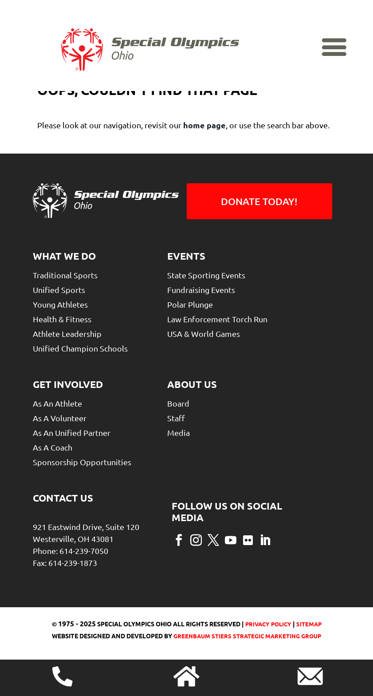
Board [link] (178, 403)
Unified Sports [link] (59, 289)
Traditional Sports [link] (65, 275)
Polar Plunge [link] (190, 304)
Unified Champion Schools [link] (80, 348)
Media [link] (178, 432)
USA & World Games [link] (203, 333)
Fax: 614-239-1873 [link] (65, 562)
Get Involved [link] (68, 384)
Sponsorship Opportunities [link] (82, 462)
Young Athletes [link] (60, 304)
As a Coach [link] (52, 447)
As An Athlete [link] (57, 403)
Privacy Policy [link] (267, 624)
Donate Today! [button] (259, 201)
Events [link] (186, 256)
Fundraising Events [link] (201, 289)
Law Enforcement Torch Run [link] (217, 319)
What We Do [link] (64, 256)
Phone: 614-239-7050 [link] (70, 550)
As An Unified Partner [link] (71, 432)
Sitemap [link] (309, 624)
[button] (179, 539)
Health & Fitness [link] (62, 319)
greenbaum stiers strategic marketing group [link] (247, 636)
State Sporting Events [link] (206, 275)
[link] (150, 67)
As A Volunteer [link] (59, 418)
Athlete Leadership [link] (67, 333)
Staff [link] (176, 418)
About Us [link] (192, 384)
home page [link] (204, 125)
